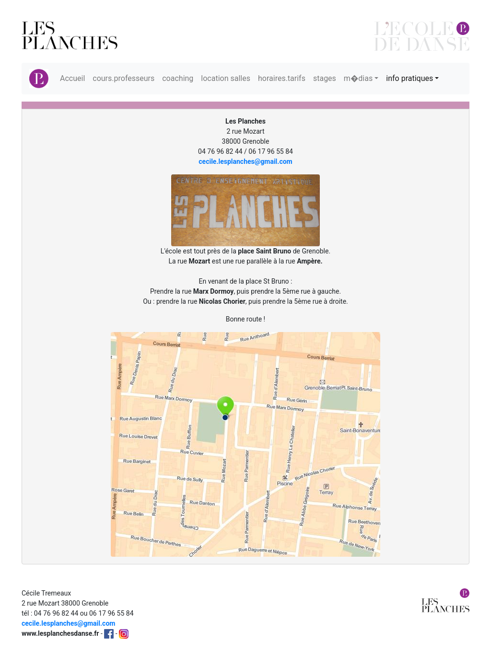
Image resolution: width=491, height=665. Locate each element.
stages (324, 78)
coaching (177, 78)
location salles (225, 78)
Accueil (72, 78)
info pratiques (409, 78)
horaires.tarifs (281, 78)
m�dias (358, 78)
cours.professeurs (123, 78)
